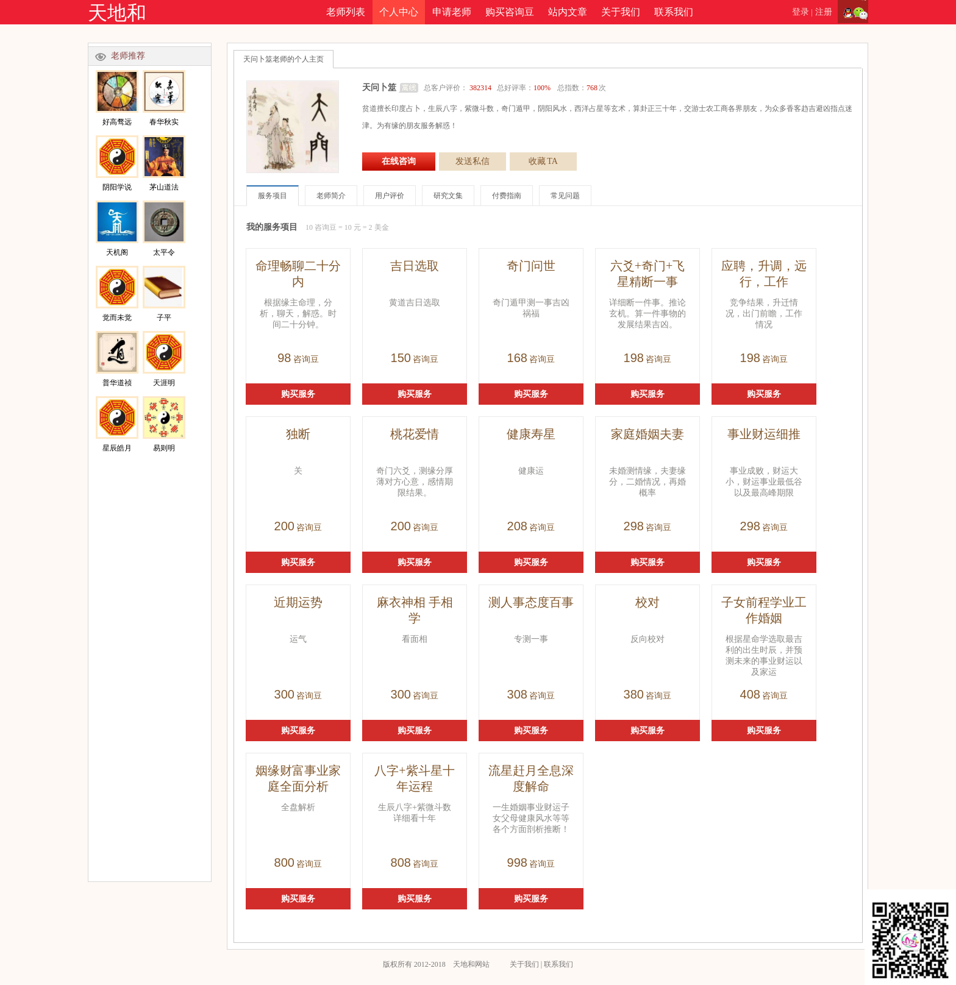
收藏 (543, 161)
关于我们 (620, 12)
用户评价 (389, 195)
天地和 (117, 13)
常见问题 (565, 195)
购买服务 (298, 394)
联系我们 (673, 12)
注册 (823, 11)
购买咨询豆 (509, 12)
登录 (800, 11)
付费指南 (506, 195)
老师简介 (331, 195)
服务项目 (272, 195)
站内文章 (567, 12)
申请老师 (451, 12)
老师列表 (345, 12)
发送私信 (472, 161)
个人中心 (398, 12)
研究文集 (448, 195)
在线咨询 (399, 161)
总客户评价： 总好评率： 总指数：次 (515, 88)
